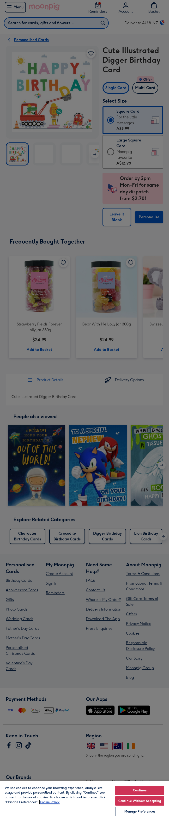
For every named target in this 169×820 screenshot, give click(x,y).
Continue (139, 790)
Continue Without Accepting (139, 801)
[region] (84, 800)
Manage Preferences (139, 811)
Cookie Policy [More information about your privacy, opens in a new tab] (50, 802)
